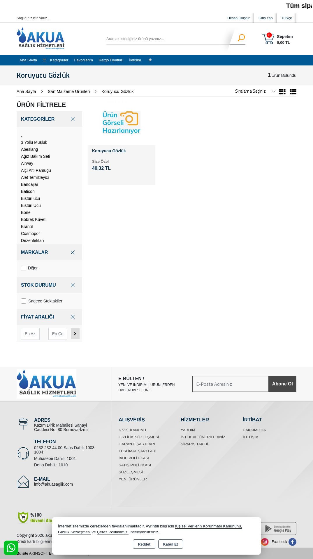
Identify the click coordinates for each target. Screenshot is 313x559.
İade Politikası (134, 458)
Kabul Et (170, 544)
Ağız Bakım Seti (35, 156)
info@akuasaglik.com (53, 484)
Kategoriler (55, 60)
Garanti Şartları (137, 444)
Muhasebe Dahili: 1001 (55, 458)
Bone (26, 212)
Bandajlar (29, 184)
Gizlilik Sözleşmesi (139, 437)
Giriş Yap (265, 18)
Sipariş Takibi (194, 444)
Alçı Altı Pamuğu (36, 170)
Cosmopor (30, 233)
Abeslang (29, 149)
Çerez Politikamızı (113, 532)
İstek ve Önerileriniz (203, 437)
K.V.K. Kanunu (132, 430)
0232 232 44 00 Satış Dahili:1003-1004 (65, 449)
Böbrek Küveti (33, 219)
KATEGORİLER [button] (49, 119)
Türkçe (286, 18)
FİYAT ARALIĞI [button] (49, 317)
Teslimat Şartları (137, 451)
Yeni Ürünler (133, 479)
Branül (27, 226)
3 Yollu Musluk (34, 142)
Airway (27, 163)
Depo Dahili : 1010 (51, 465)
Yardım (188, 430)
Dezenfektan (32, 240)
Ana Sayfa (28, 60)
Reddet (144, 544)
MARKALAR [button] (49, 252)
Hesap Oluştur (238, 18)
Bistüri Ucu (31, 205)
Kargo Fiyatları (111, 60)
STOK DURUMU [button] (49, 285)
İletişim (135, 60)
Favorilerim (83, 60)
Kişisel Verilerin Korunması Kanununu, (208, 526)
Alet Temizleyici (35, 177)
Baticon (28, 191)
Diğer (29, 268)
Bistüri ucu (30, 198)
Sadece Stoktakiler (41, 301)
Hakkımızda (254, 430)
